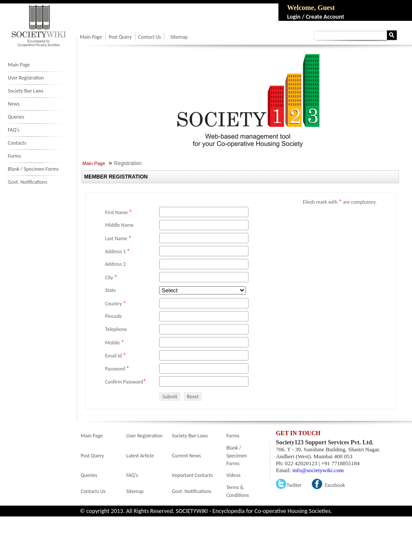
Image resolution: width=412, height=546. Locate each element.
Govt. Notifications (27, 182)
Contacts (17, 143)
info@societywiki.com (317, 470)
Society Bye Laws (25, 91)
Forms (14, 156)
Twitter (294, 485)
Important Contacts (192, 475)
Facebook (335, 485)
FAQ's (14, 130)
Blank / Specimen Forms (33, 169)
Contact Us (149, 37)
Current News (186, 456)
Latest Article (140, 456)
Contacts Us (93, 491)
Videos (233, 475)
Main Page (19, 65)
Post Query (120, 37)
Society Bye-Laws (190, 436)
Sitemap (179, 37)
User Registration (26, 78)
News (14, 104)
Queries (16, 117)
